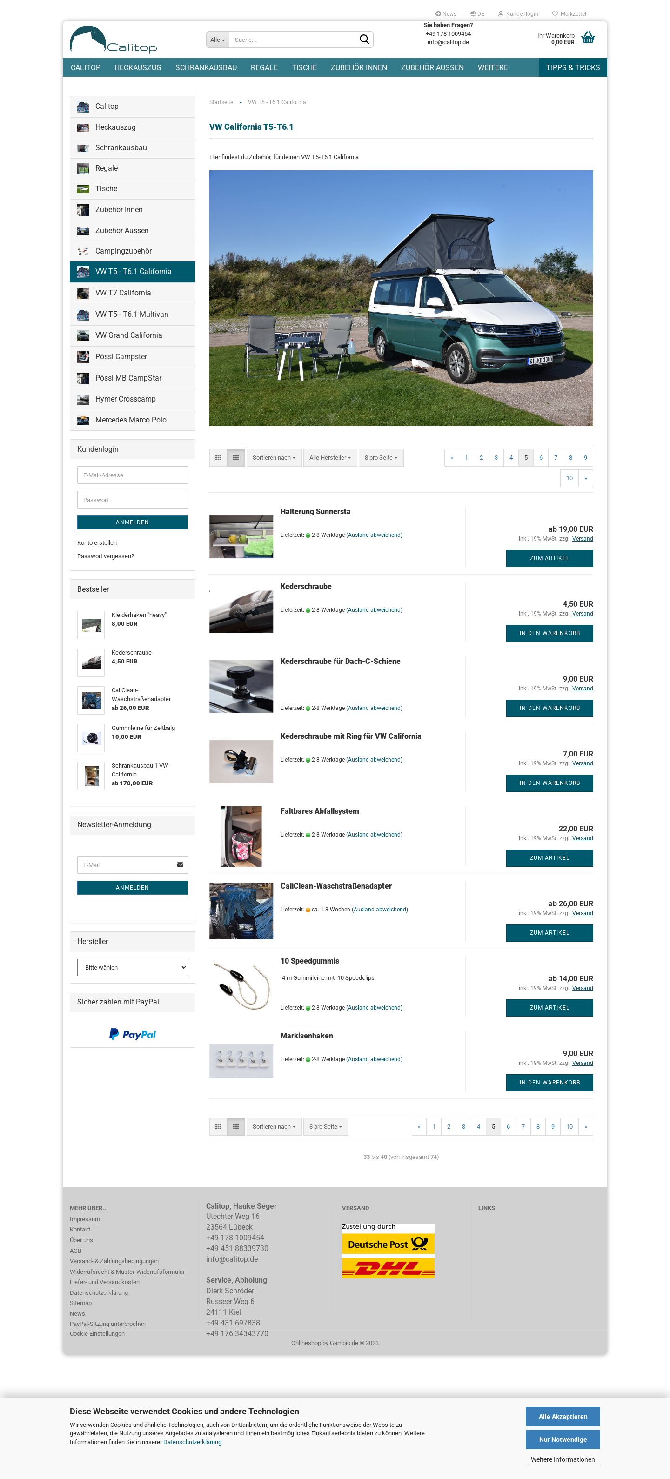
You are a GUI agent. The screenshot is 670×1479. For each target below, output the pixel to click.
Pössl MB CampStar (119, 380)
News (446, 14)
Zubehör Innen (359, 67)
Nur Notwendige (563, 1439)
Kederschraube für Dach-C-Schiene (341, 663)
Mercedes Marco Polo (122, 422)
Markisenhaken (307, 1037)
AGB (75, 1252)
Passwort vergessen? (105, 558)
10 (569, 479)
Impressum (85, 1221)
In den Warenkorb (550, 635)
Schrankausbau (206, 67)
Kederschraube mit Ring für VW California (351, 738)
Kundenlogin (518, 14)
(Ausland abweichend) (374, 537)
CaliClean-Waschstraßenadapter (336, 887)
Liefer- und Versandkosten (105, 1283)
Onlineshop (306, 1344)
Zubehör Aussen (432, 67)
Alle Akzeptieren (563, 1416)
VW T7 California (114, 295)
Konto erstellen (97, 544)
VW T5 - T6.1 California (124, 274)
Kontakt (80, 1231)
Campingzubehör (114, 252)
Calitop (85, 67)
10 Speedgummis (310, 962)
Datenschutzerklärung (192, 1442)
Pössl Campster (112, 359)
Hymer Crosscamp (116, 401)
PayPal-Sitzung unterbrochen (108, 1325)
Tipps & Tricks (573, 67)
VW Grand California (119, 337)
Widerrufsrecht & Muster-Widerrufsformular (127, 1273)
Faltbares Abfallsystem (320, 813)
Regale (264, 67)
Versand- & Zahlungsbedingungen (114, 1262)
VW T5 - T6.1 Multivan (122, 316)
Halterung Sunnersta (316, 513)
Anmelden (132, 524)
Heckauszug (137, 67)
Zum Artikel (550, 560)
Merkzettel (569, 14)
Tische (304, 67)
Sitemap (81, 1304)
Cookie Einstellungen (97, 1335)
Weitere (493, 67)
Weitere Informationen (563, 1459)
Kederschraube (306, 588)
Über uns (81, 1241)
